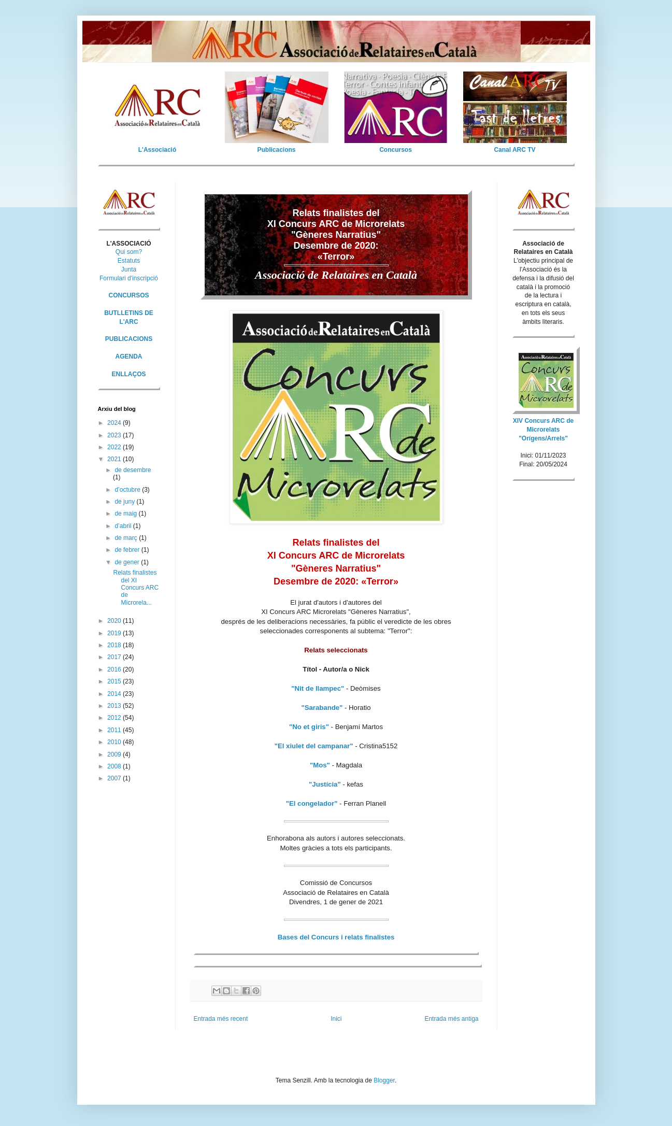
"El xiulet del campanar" (314, 746)
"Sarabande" (321, 707)
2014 (115, 693)
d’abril (124, 526)
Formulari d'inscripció (128, 278)
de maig (126, 513)
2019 (115, 633)
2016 (115, 669)
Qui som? (129, 251)
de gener (128, 562)
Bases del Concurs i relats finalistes (336, 937)
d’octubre (128, 489)
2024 (115, 422)
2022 (115, 447)
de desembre (133, 470)
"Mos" (320, 765)
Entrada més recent (221, 1018)
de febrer (128, 549)
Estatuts (129, 260)
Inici (336, 1018)
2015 (115, 681)
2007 (115, 778)
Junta (128, 269)
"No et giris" (309, 727)
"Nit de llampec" (317, 688)
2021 (115, 459)
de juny (125, 501)
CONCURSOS (128, 295)
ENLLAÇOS (129, 374)
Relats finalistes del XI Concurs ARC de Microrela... (136, 587)
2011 (115, 730)
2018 (115, 645)
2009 (115, 754)
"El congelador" (312, 803)
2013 (115, 705)
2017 (115, 657)
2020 (115, 620)
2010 (115, 742)
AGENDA (128, 356)
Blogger (384, 1080)
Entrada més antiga (451, 1018)
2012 (115, 717)
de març (127, 537)
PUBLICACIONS (128, 339)
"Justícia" (325, 784)
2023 (115, 435)
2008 (115, 766)
